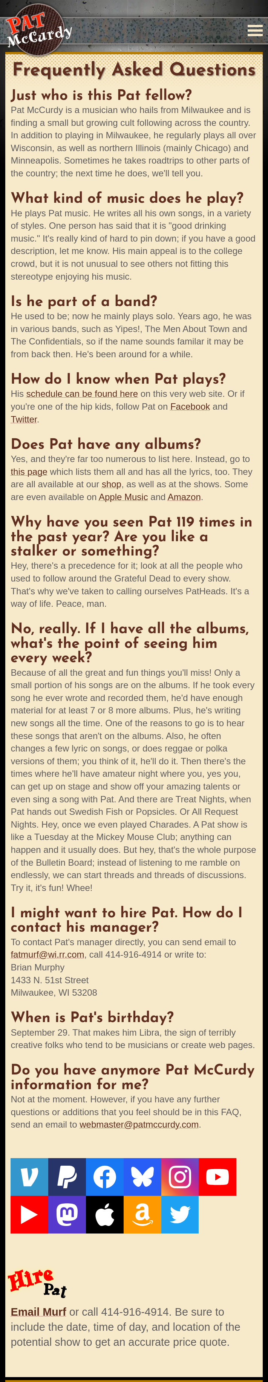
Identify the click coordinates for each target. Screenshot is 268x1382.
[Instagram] (149, 1173)
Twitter (24, 419)
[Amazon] (56, 1204)
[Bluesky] (118, 1173)
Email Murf (38, 1298)
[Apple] (26, 1204)
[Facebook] (87, 1173)
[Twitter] (87, 1204)
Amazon (184, 497)
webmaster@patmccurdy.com (139, 1124)
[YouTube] (180, 1173)
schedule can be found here (82, 394)
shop (111, 484)
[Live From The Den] (211, 1173)
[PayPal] (56, 1173)
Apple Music (123, 497)
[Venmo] (26, 1173)
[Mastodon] (242, 1173)
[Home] (38, 30)
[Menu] (255, 30)
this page (29, 472)
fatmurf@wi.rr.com (47, 954)
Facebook (190, 406)
